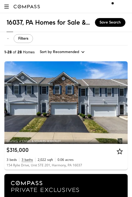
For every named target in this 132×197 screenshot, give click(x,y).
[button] (6, 6)
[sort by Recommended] (62, 52)
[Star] (119, 151)
